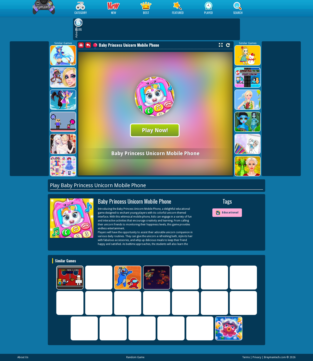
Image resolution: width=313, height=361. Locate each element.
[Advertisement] (29, 108)
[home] (81, 45)
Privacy (257, 357)
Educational (227, 213)
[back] (88, 45)
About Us (22, 357)
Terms (246, 357)
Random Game (135, 357)
